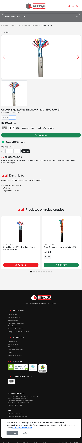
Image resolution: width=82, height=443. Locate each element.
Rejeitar (24, 433)
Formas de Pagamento (15, 350)
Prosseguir (12, 433)
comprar (61, 265)
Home (4, 25)
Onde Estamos (13, 320)
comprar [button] (41, 135)
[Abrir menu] (1, 6)
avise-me (20, 265)
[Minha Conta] (69, 6)
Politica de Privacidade (15, 329)
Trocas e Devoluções (15, 355)
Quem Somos (12, 314)
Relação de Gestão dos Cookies (18, 331)
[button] (78, 57)
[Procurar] (77, 16)
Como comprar (13, 344)
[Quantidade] (12, 117)
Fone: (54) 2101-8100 (15, 405)
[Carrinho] (77, 6)
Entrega (10, 352)
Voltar (5, 32)
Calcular (25, 151)
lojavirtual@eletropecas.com (17, 416)
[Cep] (9, 151)
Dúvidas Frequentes (14, 347)
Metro (47, 257)
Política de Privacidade (22, 428)
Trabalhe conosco (14, 317)
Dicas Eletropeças (14, 326)
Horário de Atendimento (16, 323)
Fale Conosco (12, 341)
